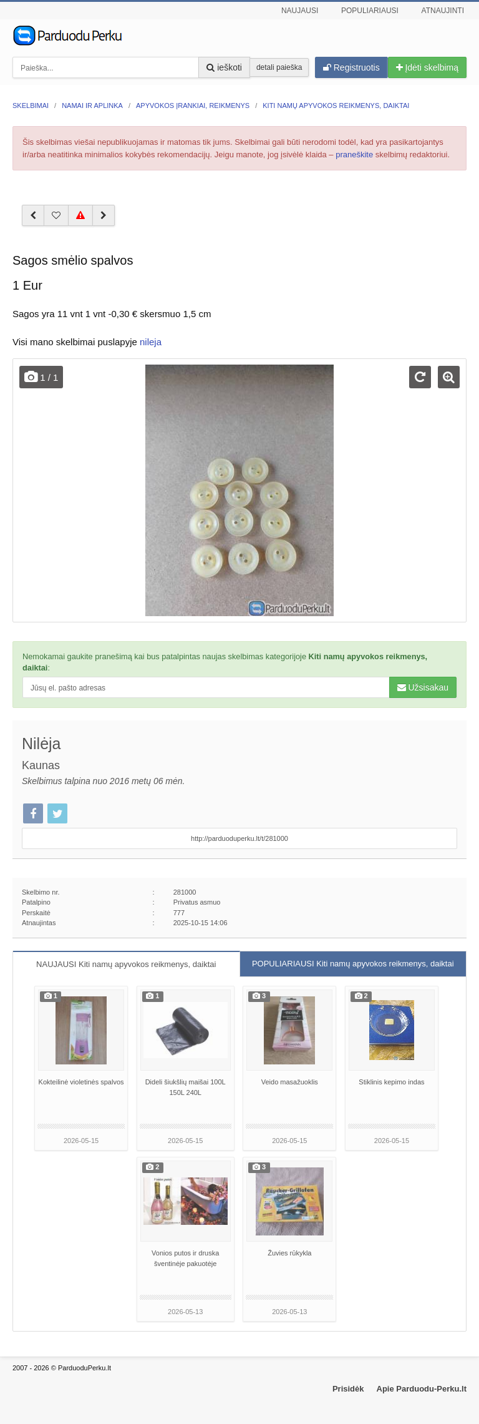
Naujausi (299, 10)
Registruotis (351, 67)
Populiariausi (370, 10)
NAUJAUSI (126, 964)
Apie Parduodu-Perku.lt (422, 1388)
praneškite (354, 154)
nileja (151, 341)
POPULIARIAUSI (353, 963)
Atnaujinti (443, 10)
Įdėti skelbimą (427, 67)
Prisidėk (348, 1388)
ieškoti (224, 67)
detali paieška (279, 67)
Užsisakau (422, 687)
